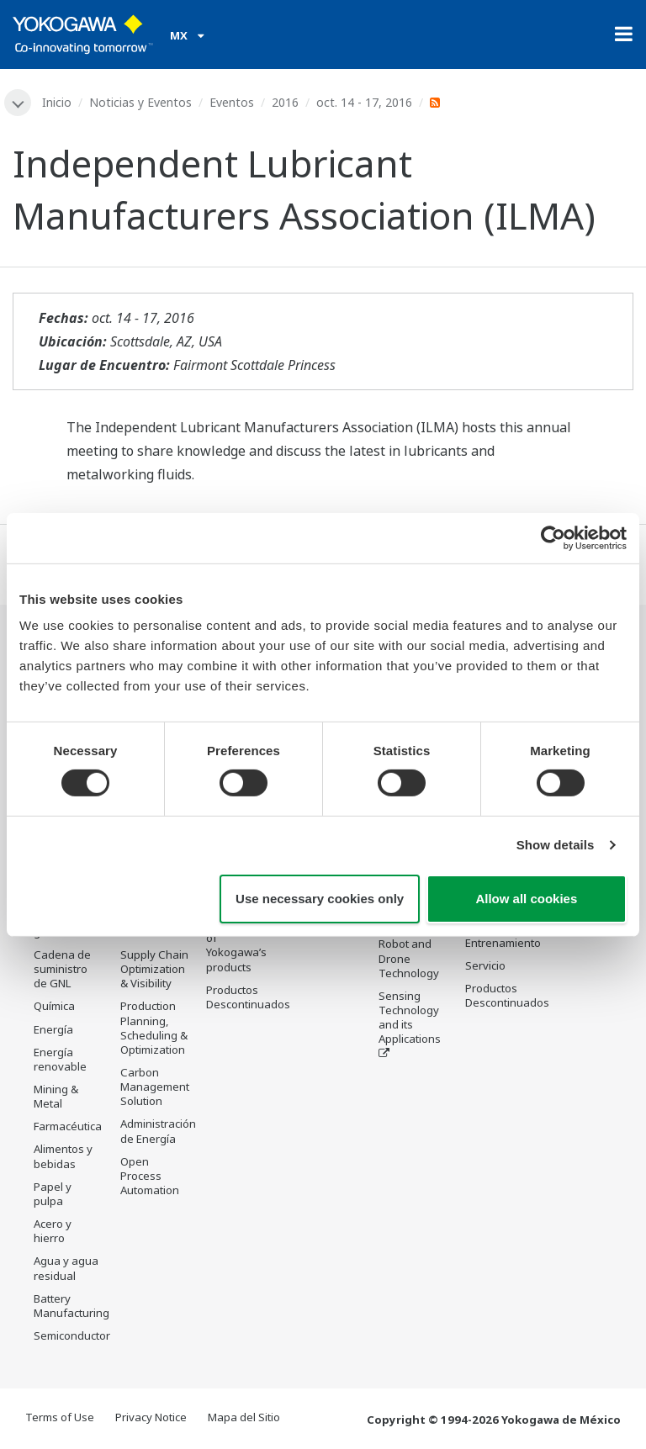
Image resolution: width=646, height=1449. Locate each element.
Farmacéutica (68, 1126)
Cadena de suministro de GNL (62, 969)
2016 (285, 102)
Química (54, 1005)
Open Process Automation (149, 1176)
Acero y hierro (52, 1230)
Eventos (231, 102)
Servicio (485, 965)
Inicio (56, 102)
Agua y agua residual (66, 1267)
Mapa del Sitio (244, 1417)
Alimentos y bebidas (63, 1156)
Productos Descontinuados (248, 997)
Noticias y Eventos (140, 102)
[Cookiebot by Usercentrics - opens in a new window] (553, 537)
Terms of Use (59, 1417)
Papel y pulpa (52, 1193)
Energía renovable (60, 1059)
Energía (53, 1029)
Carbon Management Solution (154, 1086)
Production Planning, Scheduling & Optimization (154, 1027)
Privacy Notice (151, 1417)
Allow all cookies (526, 898)
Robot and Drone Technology (409, 958)
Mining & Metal (56, 1096)
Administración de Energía (158, 1130)
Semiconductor (72, 1335)
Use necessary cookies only (320, 898)
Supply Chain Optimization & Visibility (154, 969)
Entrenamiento (503, 942)
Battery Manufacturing (71, 1305)
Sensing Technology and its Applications (410, 1017)
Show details (555, 845)
